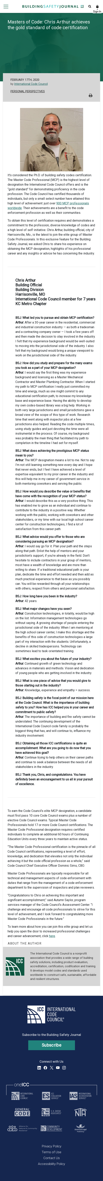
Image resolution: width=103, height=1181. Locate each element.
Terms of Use (51, 1152)
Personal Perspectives (28, 91)
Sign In (97, 6)
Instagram (64, 1067)
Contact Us (51, 1158)
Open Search (89, 6)
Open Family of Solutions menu (81, 6)
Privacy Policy (51, 1146)
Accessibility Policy (51, 1164)
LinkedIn (39, 1067)
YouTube (57, 1067)
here (52, 936)
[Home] (50, 6)
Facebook (45, 1067)
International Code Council (31, 84)
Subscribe (51, 1045)
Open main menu (6, 6)
